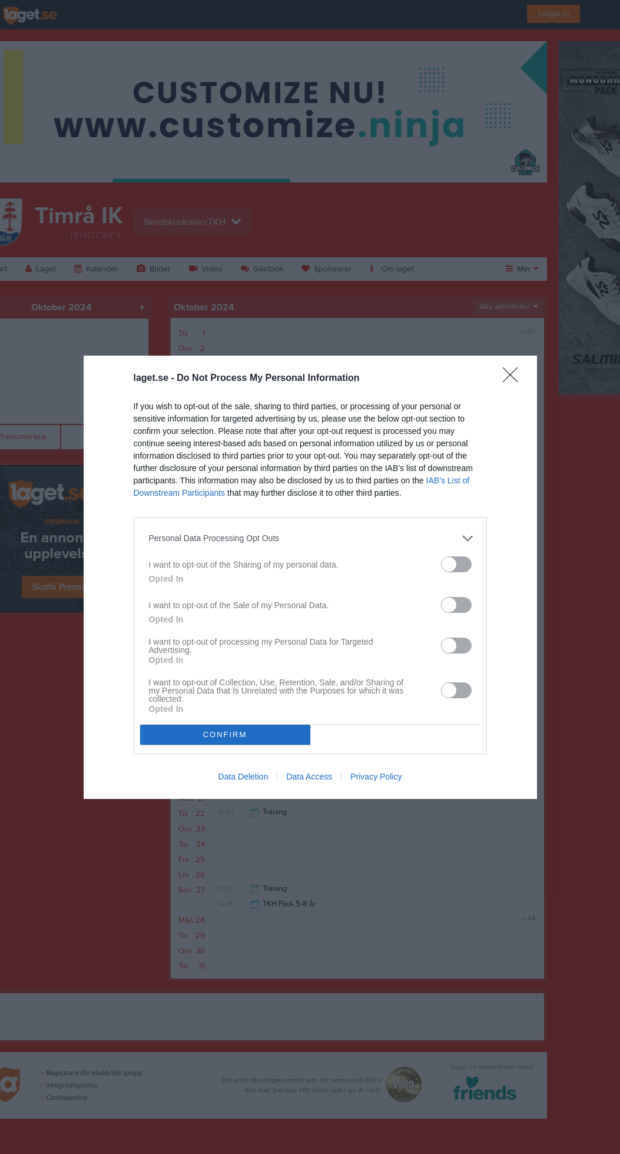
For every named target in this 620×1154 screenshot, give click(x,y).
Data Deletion (243, 776)
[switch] (456, 564)
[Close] (514, 378)
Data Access (309, 776)
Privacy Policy (376, 776)
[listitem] (310, 538)
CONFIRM (225, 734)
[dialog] (310, 577)
